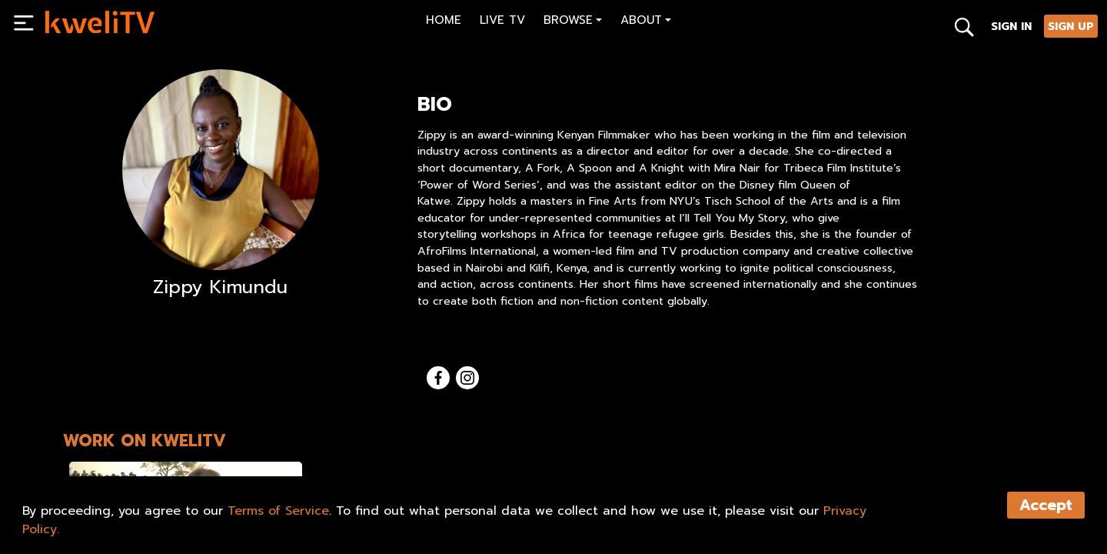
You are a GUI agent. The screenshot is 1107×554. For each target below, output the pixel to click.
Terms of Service (278, 511)
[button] (572, 22)
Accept (1045, 505)
